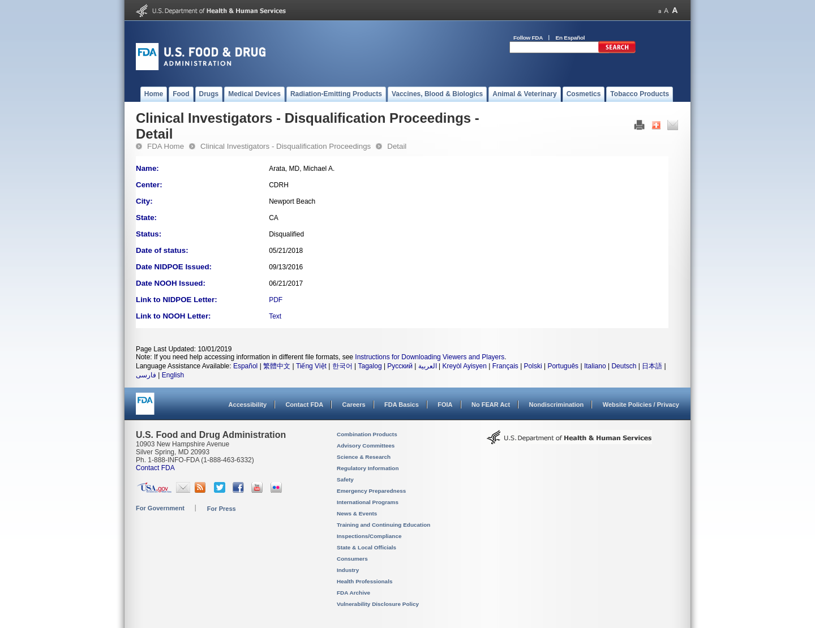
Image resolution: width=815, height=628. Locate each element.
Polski (533, 366)
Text (275, 316)
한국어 (342, 366)
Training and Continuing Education (383, 525)
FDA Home (165, 146)
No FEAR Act (490, 404)
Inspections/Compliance (369, 536)
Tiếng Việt (311, 366)
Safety (345, 479)
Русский (400, 366)
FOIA (444, 404)
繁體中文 (276, 366)
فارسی (146, 375)
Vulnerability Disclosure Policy (378, 604)
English (173, 375)
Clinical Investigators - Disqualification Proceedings (285, 146)
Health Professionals (364, 581)
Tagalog (370, 366)
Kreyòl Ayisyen (464, 366)
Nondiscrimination (556, 404)
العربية (427, 366)
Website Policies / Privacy (641, 404)
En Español (570, 38)
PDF (275, 300)
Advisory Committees (365, 445)
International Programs (367, 502)
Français (505, 366)
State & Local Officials (366, 547)
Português (562, 366)
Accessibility (248, 404)
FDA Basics (401, 404)
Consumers (352, 559)
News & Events (357, 513)
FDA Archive (353, 593)
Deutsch (623, 366)
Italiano (595, 366)
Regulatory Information (368, 468)
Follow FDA (528, 38)
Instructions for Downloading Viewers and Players (429, 357)
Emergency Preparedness (371, 491)
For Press (221, 508)
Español (245, 366)
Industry (348, 570)
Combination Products (367, 434)
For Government (160, 508)
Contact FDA (304, 404)
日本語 (652, 366)
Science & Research (364, 457)
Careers (354, 404)
